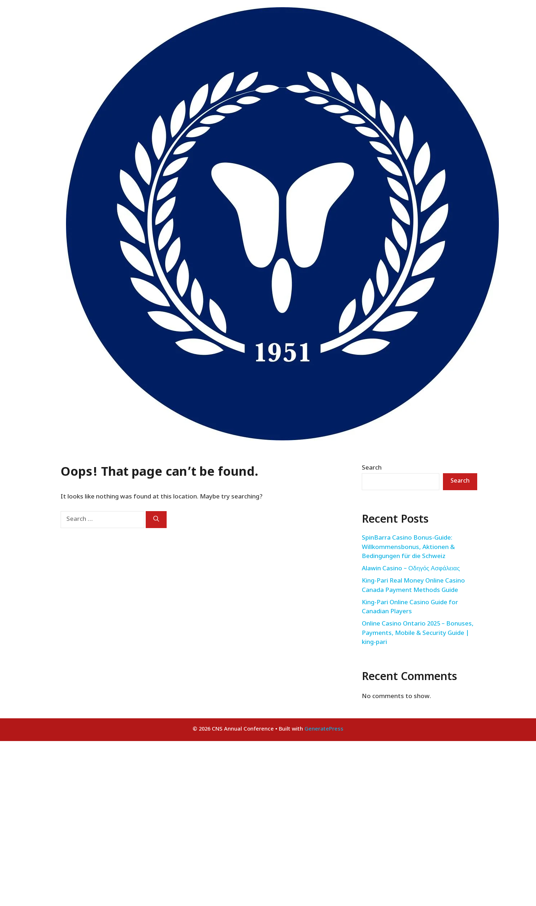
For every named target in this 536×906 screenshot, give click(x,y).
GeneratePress (323, 729)
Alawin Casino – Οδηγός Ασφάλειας (411, 569)
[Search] (156, 519)
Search (372, 468)
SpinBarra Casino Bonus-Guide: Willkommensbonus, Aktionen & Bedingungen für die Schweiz (408, 547)
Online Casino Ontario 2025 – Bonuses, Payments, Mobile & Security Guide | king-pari (418, 633)
